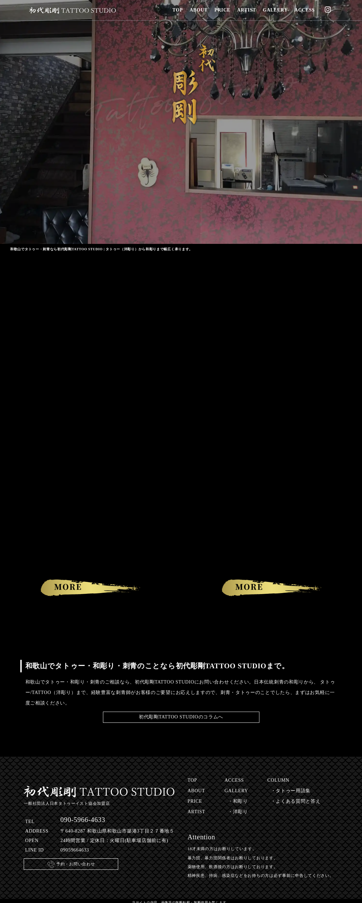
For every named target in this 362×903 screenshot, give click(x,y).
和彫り (240, 801)
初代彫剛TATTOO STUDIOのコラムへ (181, 716)
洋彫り (240, 811)
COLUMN (279, 780)
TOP (192, 780)
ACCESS (234, 780)
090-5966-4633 (82, 819)
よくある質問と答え (298, 801)
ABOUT (196, 790)
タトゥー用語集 (293, 790)
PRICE (195, 801)
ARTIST (196, 811)
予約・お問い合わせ (71, 864)
